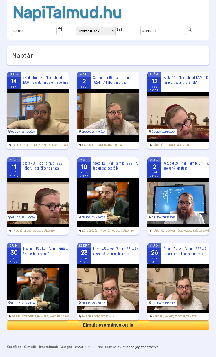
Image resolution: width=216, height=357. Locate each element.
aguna (16, 316)
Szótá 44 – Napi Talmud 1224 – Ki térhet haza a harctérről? (186, 79)
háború (17, 145)
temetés (192, 316)
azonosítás (29, 316)
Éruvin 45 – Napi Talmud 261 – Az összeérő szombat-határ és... (115, 251)
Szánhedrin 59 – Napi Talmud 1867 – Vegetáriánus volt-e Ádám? (46, 79)
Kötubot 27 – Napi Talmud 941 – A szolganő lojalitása (186, 165)
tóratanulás (68, 145)
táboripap (183, 145)
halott (168, 316)
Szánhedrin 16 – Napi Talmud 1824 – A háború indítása (112, 79)
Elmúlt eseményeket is (108, 325)
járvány (67, 316)
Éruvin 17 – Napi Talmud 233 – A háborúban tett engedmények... (184, 251)
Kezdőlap (14, 347)
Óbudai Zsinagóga (23, 131)
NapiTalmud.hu (67, 12)
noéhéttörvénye (35, 145)
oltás (27, 230)
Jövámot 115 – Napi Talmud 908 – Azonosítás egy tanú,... (45, 251)
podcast (53, 145)
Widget (66, 347)
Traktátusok (48, 347)
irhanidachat (103, 145)
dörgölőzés (90, 230)
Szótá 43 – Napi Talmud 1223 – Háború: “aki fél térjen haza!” (44, 165)
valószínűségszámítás (198, 230)
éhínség (42, 316)
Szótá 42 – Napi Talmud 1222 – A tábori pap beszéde (115, 165)
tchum (110, 316)
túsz (179, 230)
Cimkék (30, 347)
